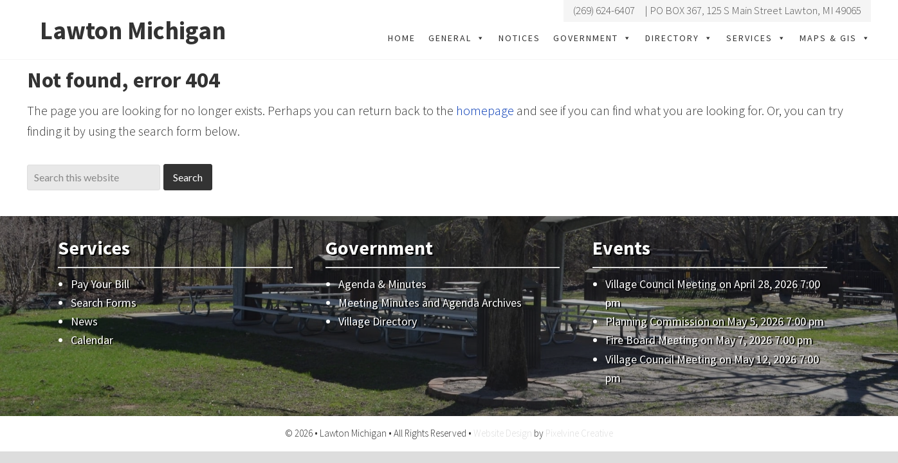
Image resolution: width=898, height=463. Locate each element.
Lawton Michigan (135, 30)
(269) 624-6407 (604, 10)
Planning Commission (657, 321)
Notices (519, 38)
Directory (679, 38)
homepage (485, 110)
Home (402, 38)
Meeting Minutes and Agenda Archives (430, 302)
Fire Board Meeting (651, 339)
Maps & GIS (835, 38)
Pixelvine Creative (579, 433)
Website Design (502, 433)
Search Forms (103, 302)
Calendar (92, 339)
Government (592, 38)
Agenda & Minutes (382, 283)
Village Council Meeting (661, 283)
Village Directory (377, 321)
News (84, 321)
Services (756, 38)
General (457, 38)
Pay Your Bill (100, 283)
